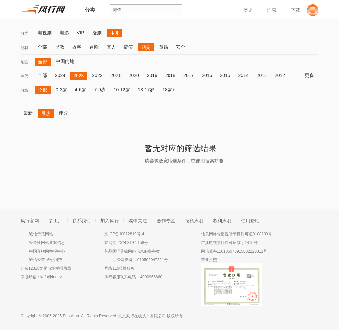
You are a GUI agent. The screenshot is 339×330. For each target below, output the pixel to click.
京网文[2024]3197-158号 (126, 242)
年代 (24, 76)
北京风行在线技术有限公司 (142, 316)
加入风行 (109, 220)
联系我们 (81, 220)
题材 (24, 47)
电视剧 (45, 32)
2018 (170, 75)
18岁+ (168, 89)
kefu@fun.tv (51, 277)
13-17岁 (146, 89)
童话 (163, 47)
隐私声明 (194, 220)
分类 (24, 33)
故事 (76, 47)
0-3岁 (61, 89)
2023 (78, 75)
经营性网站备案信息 (47, 242)
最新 (28, 113)
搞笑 (128, 47)
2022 (97, 75)
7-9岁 (99, 89)
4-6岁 (80, 89)
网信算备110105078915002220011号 (234, 251)
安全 (180, 47)
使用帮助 (250, 220)
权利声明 (222, 220)
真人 (111, 47)
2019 (152, 75)
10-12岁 (122, 89)
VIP (80, 32)
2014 (243, 75)
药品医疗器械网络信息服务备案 (132, 251)
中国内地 (65, 61)
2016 (207, 75)
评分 (63, 113)
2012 (280, 75)
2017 (188, 75)
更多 (311, 75)
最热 (45, 113)
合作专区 (166, 220)
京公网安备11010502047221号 (140, 260)
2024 (60, 75)
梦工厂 (56, 220)
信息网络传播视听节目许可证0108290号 (236, 234)
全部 (42, 47)
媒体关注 (137, 220)
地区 (24, 62)
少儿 (114, 33)
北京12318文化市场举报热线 (46, 268)
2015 (225, 75)
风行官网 (30, 220)
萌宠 (146, 47)
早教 (59, 47)
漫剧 (97, 32)
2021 (115, 75)
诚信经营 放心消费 (45, 260)
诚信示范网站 (41, 234)
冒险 (94, 47)
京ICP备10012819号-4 (124, 234)
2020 (134, 75)
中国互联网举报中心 (47, 251)
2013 (262, 75)
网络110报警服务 (119, 268)
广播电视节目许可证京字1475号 (229, 242)
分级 (24, 90)
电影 (64, 32)
